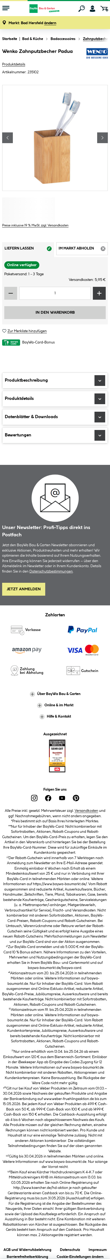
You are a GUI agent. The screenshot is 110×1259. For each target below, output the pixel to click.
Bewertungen (55, 435)
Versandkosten (86, 810)
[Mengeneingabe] (55, 293)
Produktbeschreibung (55, 380)
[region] (55, 138)
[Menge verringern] (10, 293)
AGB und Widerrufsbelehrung (27, 1248)
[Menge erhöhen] (99, 293)
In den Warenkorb (55, 312)
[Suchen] (81, 8)
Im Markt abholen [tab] (83, 250)
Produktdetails (13, 64)
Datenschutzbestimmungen (51, 571)
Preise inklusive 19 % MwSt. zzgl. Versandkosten (35, 225)
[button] (32, 23)
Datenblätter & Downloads (55, 417)
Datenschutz (70, 1248)
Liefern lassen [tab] (29, 250)
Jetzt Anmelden (24, 589)
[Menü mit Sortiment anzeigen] (6, 8)
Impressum (98, 1248)
